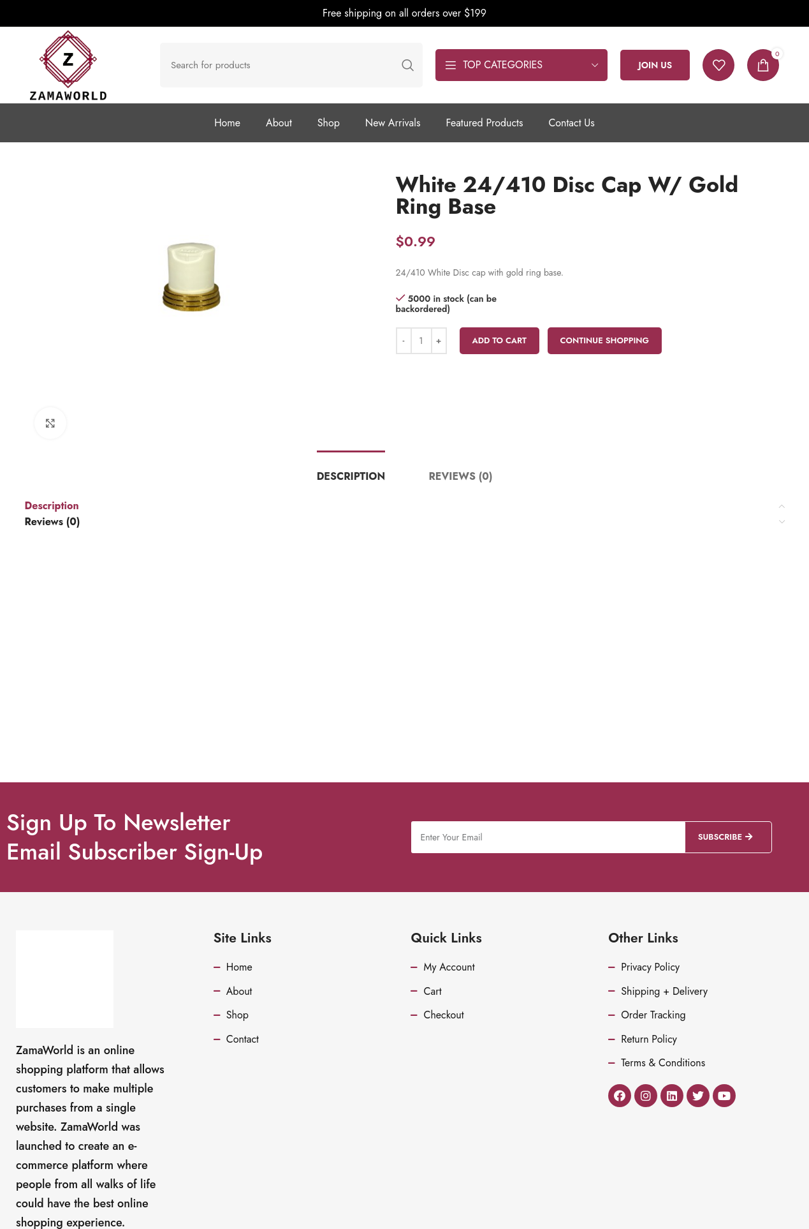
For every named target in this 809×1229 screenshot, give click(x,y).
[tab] (350, 476)
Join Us (655, 65)
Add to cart (499, 340)
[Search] (291, 65)
